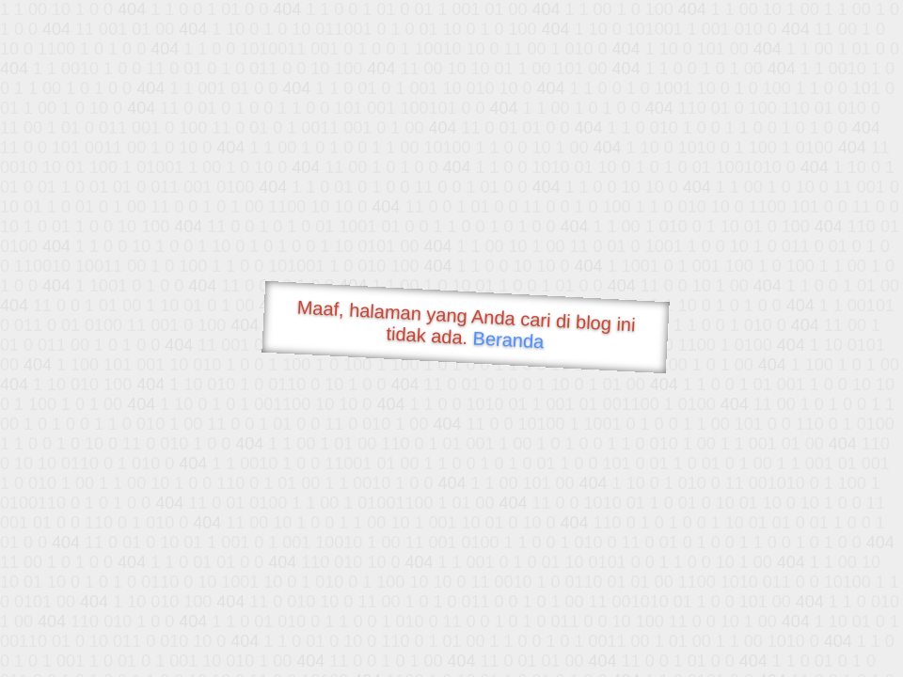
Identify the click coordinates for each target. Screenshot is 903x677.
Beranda (508, 339)
